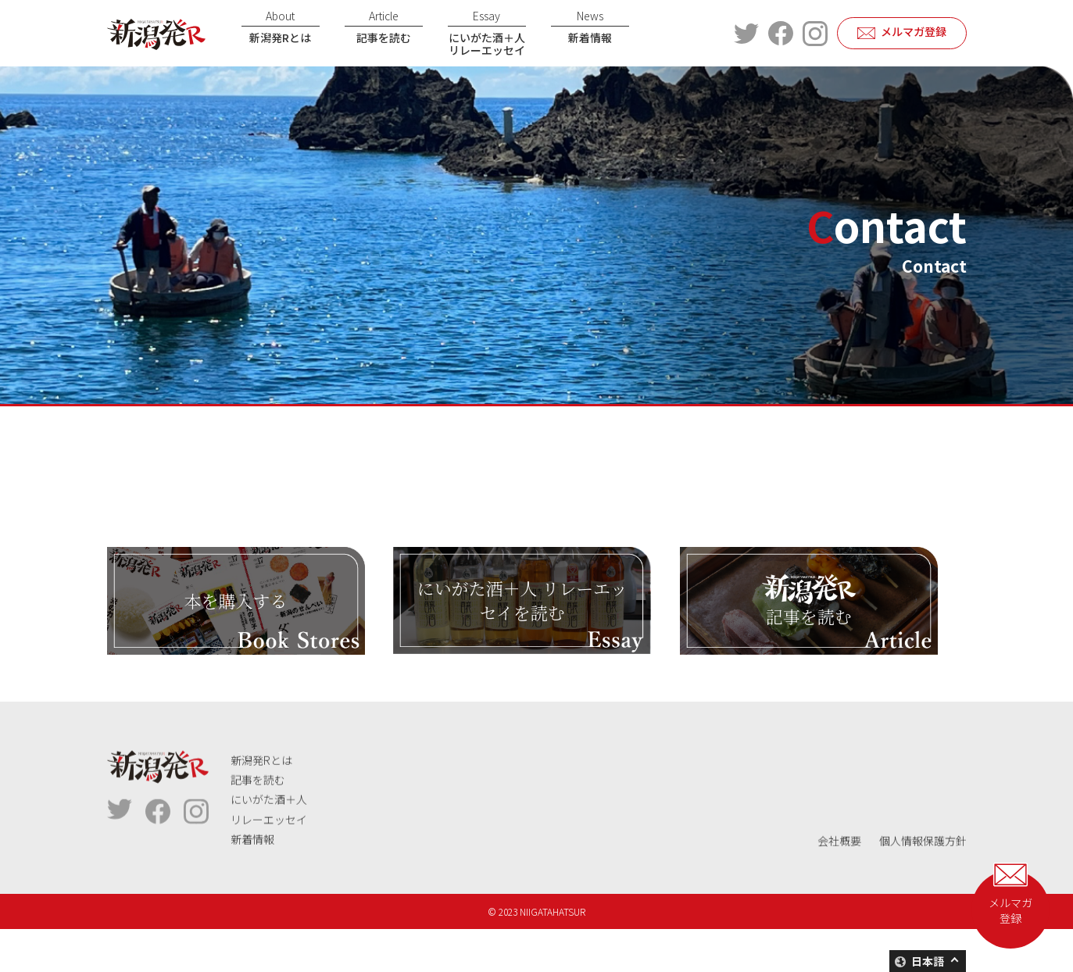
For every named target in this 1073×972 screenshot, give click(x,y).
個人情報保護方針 (923, 876)
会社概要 (839, 876)
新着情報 (590, 26)
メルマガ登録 (913, 31)
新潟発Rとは (280, 26)
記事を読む (384, 26)
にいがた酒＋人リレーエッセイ (487, 33)
